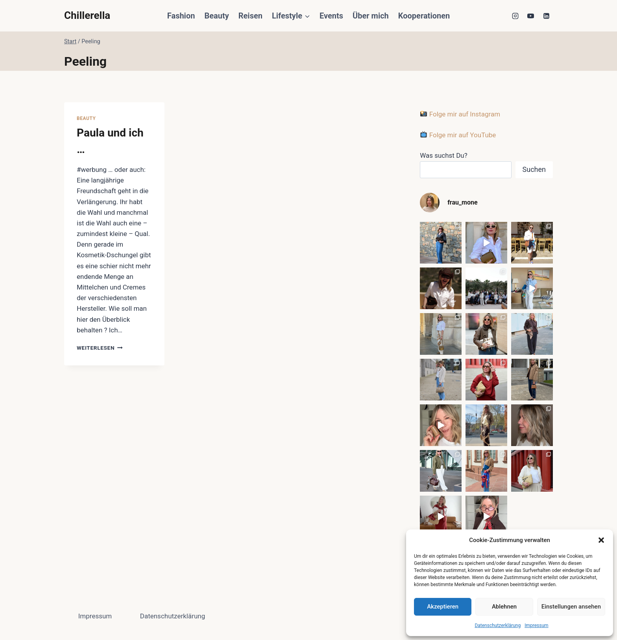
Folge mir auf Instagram (460, 114)
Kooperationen (424, 15)
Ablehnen (504, 606)
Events (331, 15)
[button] (601, 540)
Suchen (534, 169)
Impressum (536, 625)
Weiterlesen (100, 348)
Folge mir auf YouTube (458, 135)
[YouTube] (531, 15)
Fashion (181, 15)
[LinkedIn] (546, 15)
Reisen (250, 15)
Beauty (216, 15)
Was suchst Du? (443, 155)
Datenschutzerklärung (498, 625)
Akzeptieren (442, 606)
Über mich (371, 15)
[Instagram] (515, 15)
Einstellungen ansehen (571, 606)
